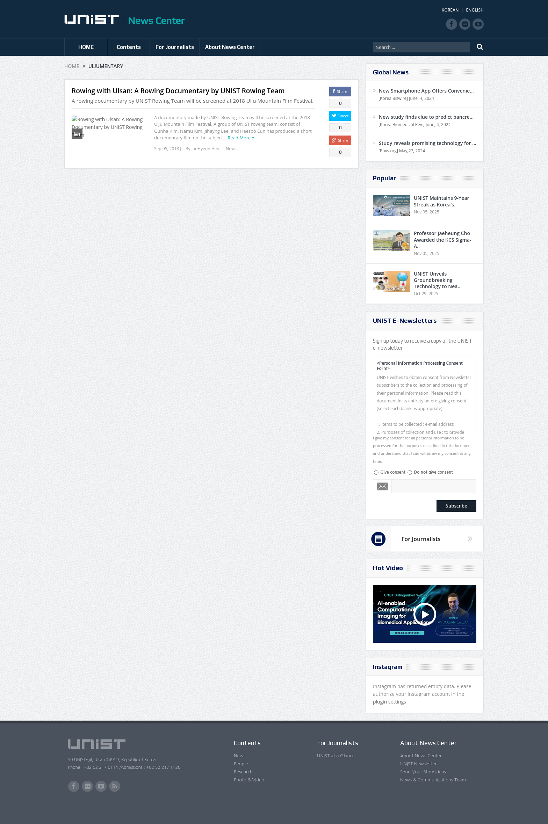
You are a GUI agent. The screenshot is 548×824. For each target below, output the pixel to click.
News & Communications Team (433, 780)
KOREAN (450, 10)
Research (243, 772)
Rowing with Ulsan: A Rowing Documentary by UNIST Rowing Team (178, 90)
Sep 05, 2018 (166, 149)
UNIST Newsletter (418, 763)
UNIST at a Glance (336, 755)
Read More (239, 137)
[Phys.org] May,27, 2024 (401, 151)
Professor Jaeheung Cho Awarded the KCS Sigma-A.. (442, 239)
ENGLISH (475, 10)
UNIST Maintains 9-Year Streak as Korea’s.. (441, 201)
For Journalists (175, 47)
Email (382, 486)
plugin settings (390, 701)
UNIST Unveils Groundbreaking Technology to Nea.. (437, 280)
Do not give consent (433, 472)
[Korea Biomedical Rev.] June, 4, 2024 (414, 124)
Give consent (392, 472)
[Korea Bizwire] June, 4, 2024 (406, 98)
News (231, 149)
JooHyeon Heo (205, 149)
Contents (129, 47)
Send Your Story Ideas (423, 772)
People (241, 763)
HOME (86, 47)
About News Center (230, 47)
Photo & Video (249, 780)
